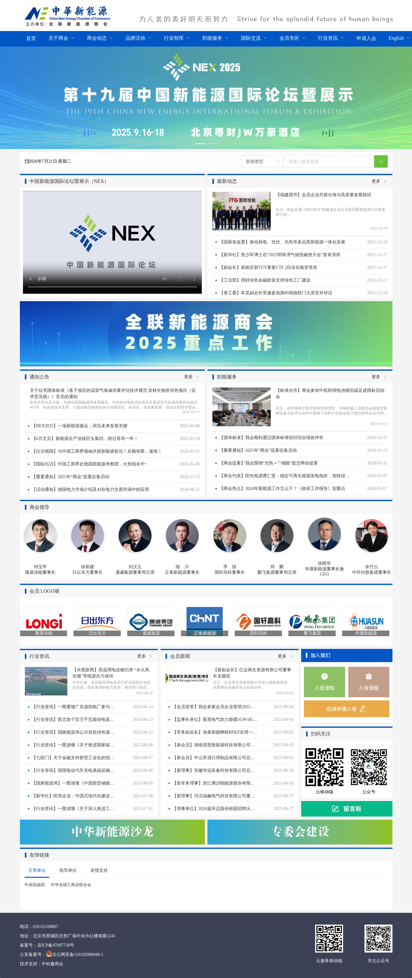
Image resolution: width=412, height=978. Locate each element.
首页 (31, 38)
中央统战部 (35, 884)
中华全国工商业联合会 (71, 884)
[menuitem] (31, 39)
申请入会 (366, 38)
